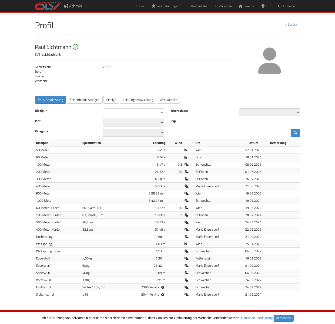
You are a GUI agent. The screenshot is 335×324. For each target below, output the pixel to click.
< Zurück (291, 24)
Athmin (73, 6)
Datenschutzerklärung (257, 318)
